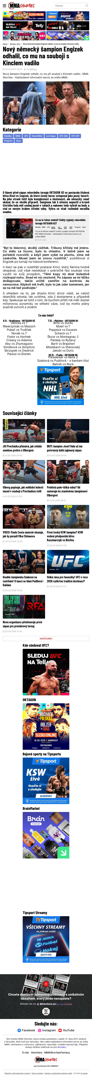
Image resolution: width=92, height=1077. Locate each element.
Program (8, 141)
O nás (25, 1053)
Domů (5, 44)
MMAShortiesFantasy (57, 1053)
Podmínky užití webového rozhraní (17, 1073)
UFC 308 (63, 136)
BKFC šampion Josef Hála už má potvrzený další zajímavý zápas (67, 451)
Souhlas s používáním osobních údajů (58, 1073)
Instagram (47, 1030)
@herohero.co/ (54, 1004)
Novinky (13, 44)
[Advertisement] (46, 168)
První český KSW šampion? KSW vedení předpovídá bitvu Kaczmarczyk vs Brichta (67, 541)
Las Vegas (51, 136)
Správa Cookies (37, 1073)
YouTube (66, 1030)
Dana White (37, 136)
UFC (18, 44)
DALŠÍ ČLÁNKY (46, 647)
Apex (18, 141)
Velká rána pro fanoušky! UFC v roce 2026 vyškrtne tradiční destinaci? (68, 586)
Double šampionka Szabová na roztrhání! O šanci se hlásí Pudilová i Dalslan (23, 586)
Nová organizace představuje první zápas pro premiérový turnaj (23, 631)
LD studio (83, 1073)
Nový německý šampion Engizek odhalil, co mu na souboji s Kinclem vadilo (51, 44)
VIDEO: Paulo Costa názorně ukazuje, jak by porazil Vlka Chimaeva (22, 541)
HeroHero (36, 1053)
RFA (15, 620)
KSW (60, 530)
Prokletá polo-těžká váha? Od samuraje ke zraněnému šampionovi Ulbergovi (67, 496)
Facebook (26, 1030)
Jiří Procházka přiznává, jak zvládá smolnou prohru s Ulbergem (22, 451)
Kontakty (62, 1047)
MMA (18, 136)
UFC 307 (75, 136)
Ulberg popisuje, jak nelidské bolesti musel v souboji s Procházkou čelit (23, 496)
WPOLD (33, 69)
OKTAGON (18, 575)
